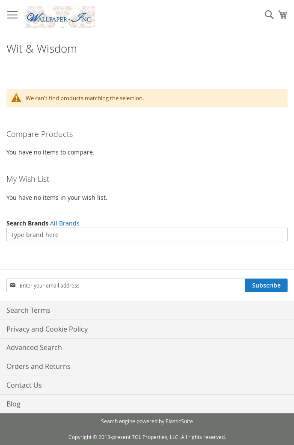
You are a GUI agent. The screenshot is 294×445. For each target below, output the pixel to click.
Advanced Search (34, 347)
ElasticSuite (179, 421)
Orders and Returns (38, 366)
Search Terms (28, 310)
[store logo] (60, 17)
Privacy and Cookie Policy (47, 329)
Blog (13, 404)
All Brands (65, 223)
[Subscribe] (266, 285)
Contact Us (24, 385)
